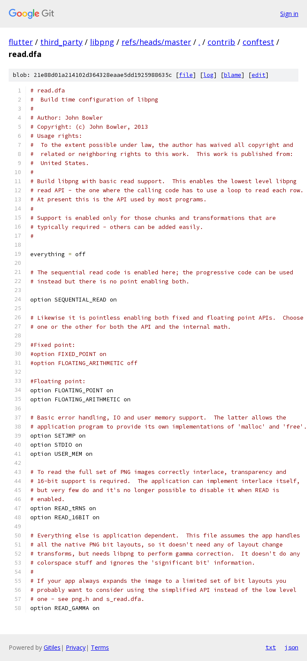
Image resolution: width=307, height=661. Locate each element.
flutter (21, 42)
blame (232, 75)
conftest (258, 42)
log (208, 75)
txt (270, 647)
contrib (221, 42)
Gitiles (52, 647)
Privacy (76, 647)
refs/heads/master (156, 42)
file (186, 75)
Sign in (289, 14)
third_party (61, 42)
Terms (100, 647)
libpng (102, 42)
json (291, 647)
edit (258, 75)
